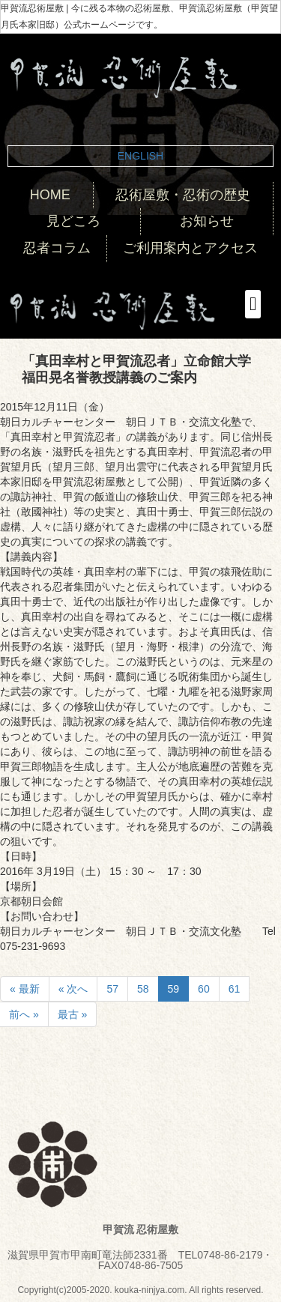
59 (174, 989)
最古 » (73, 1014)
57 (112, 989)
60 (204, 989)
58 (143, 989)
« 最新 (25, 989)
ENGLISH (140, 156)
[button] (253, 304)
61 (235, 989)
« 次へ (73, 989)
